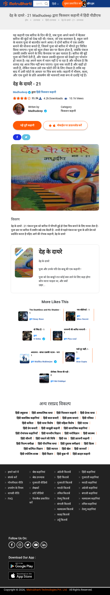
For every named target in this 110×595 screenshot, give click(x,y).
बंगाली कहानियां (89, 493)
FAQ (10, 498)
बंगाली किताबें (64, 503)
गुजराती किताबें (64, 482)
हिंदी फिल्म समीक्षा (25, 443)
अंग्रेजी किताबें (64, 471)
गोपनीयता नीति (15, 482)
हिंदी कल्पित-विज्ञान (33, 448)
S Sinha (39, 338)
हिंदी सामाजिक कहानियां (75, 428)
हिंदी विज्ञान (47, 453)
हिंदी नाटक (83, 423)
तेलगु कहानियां (89, 509)
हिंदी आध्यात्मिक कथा (42, 412)
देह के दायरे (50, 251)
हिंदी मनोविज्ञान (71, 433)
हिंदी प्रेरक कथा (87, 412)
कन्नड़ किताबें (63, 514)
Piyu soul (72, 339)
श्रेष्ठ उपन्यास (38, 477)
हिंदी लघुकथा (21, 412)
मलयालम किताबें (65, 509)
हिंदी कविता (27, 423)
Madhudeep (22, 92)
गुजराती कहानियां (90, 477)
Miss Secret (82, 319)
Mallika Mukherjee (46, 361)
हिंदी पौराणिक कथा (47, 443)
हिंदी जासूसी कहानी (50, 428)
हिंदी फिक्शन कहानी (46, 92)
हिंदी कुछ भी (63, 453)
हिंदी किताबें (63, 477)
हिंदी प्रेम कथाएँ (30, 428)
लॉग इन (91, 4)
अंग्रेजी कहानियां (89, 487)
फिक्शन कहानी (68, 110)
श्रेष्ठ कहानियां (38, 471)
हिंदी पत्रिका (88, 418)
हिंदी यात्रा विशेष (45, 423)
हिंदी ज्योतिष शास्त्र (29, 453)
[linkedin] (44, 545)
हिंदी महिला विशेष (65, 423)
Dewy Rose (38, 319)
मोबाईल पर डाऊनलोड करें (65, 125)
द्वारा (31, 319)
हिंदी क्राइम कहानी (81, 453)
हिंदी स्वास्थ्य (89, 433)
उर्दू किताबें (62, 519)
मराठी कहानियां (89, 482)
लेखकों (35, 487)
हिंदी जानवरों (80, 448)
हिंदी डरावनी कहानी (80, 438)
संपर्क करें (12, 477)
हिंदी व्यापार (52, 448)
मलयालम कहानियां (91, 498)
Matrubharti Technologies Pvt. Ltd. (46, 589)
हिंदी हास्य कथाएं (70, 418)
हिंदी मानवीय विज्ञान (51, 433)
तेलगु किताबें (63, 498)
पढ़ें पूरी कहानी (27, 125)
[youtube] (36, 545)
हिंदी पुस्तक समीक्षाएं (70, 443)
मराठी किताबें (63, 487)
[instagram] (20, 545)
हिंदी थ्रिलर (89, 443)
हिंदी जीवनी (26, 438)
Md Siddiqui (60, 381)
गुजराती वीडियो (39, 482)
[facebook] (12, 545)
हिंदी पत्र (63, 438)
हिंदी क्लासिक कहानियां (28, 418)
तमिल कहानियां (89, 503)
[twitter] (28, 545)
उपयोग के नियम (15, 487)
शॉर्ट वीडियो (38, 493)
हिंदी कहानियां (88, 471)
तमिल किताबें (63, 493)
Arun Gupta (81, 361)
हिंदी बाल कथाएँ (51, 418)
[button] (46, 4)
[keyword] (41, 4)
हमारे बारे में (13, 471)
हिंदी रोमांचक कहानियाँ (26, 433)
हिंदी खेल (66, 448)
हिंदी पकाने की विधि (45, 438)
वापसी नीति (13, 493)
